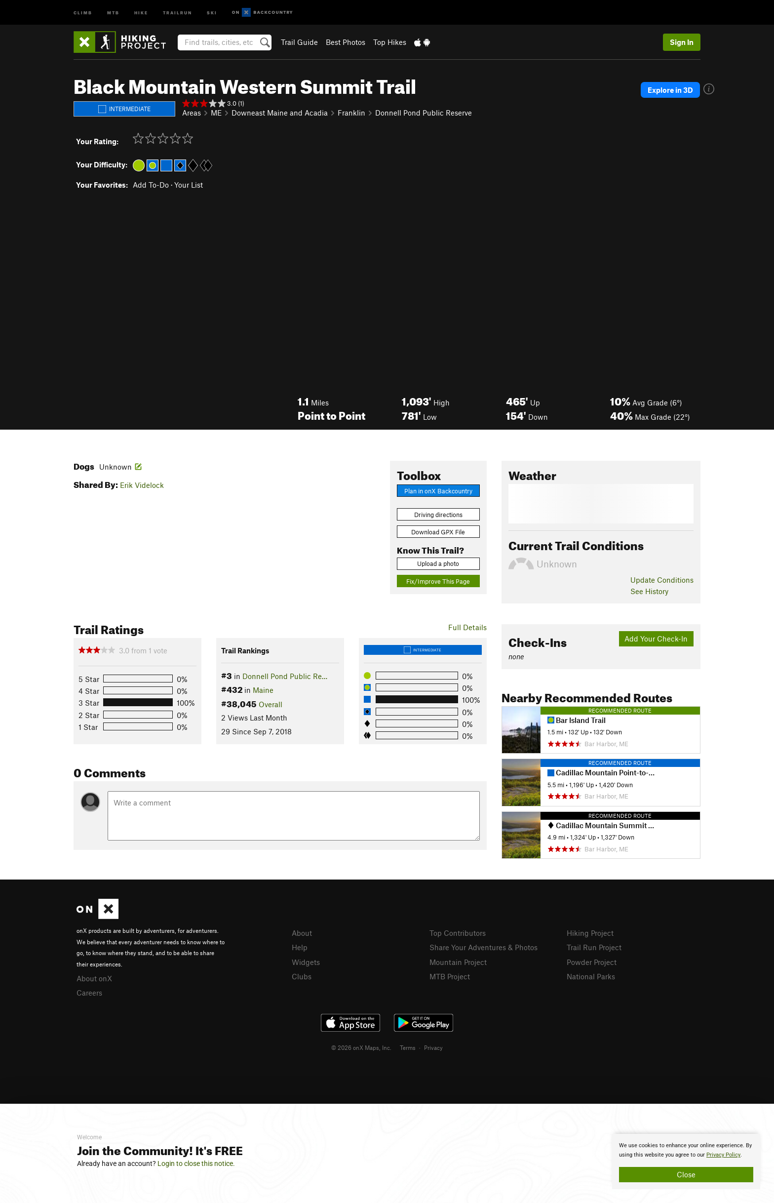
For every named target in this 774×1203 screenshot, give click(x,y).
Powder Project (592, 962)
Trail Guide (299, 42)
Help (300, 947)
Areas (191, 112)
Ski (212, 12)
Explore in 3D (670, 89)
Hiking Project (590, 932)
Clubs (301, 976)
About (302, 932)
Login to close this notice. (196, 1163)
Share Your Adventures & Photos (483, 947)
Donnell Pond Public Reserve (423, 112)
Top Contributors (457, 932)
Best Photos (345, 42)
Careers (89, 992)
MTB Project (449, 976)
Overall (270, 704)
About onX (94, 978)
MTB (113, 12)
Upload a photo (438, 563)
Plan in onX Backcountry (438, 491)
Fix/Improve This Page (438, 581)
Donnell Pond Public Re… (284, 676)
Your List (188, 184)
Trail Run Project (594, 947)
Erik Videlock (142, 485)
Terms (408, 1047)
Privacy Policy (723, 1155)
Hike (141, 12)
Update (662, 579)
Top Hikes (389, 42)
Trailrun (177, 12)
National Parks (591, 976)
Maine (263, 689)
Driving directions (438, 515)
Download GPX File (438, 532)
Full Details (467, 627)
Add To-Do (151, 184)
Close (686, 1174)
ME (216, 112)
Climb (83, 12)
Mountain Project (458, 962)
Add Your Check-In (656, 638)
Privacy (433, 1047)
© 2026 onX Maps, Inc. (361, 1047)
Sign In (682, 42)
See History (649, 591)
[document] (686, 1161)
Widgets (306, 962)
